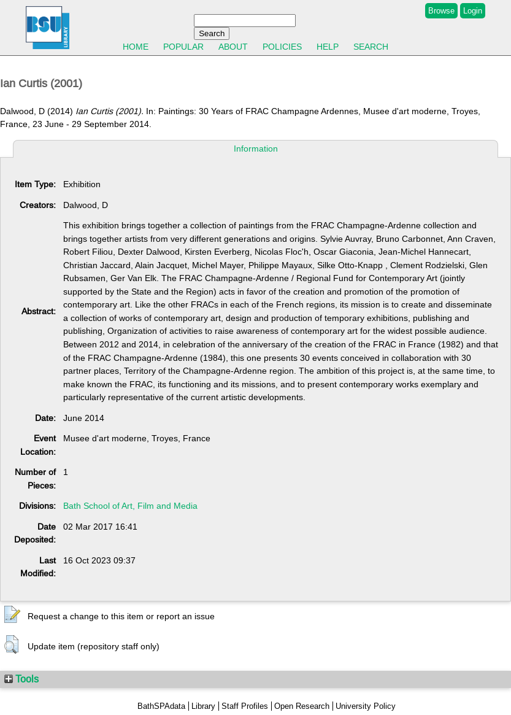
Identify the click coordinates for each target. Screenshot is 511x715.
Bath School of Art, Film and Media (130, 506)
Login (472, 10)
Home (135, 47)
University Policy (366, 706)
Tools (21, 678)
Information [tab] (256, 148)
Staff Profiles (244, 706)
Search (370, 47)
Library (203, 706)
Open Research (301, 706)
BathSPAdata (161, 706)
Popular (183, 47)
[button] (12, 615)
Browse (441, 10)
